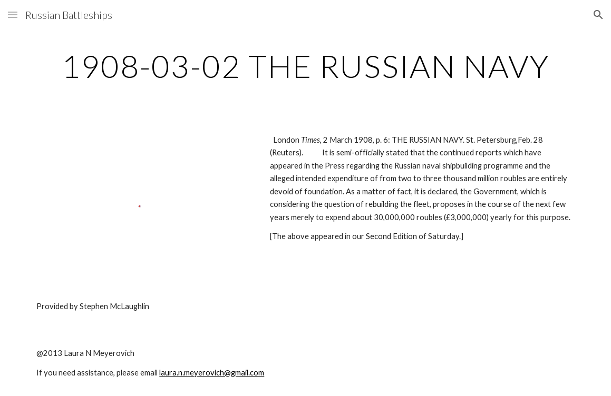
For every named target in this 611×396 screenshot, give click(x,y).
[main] (305, 65)
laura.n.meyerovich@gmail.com (211, 372)
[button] (12, 14)
